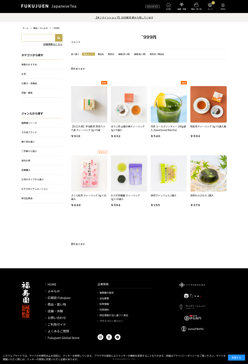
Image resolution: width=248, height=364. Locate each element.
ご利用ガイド (57, 324)
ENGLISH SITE (152, 6)
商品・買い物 (57, 304)
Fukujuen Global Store (63, 337)
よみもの (54, 291)
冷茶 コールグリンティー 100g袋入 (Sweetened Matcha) (168, 128)
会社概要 (104, 298)
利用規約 (104, 309)
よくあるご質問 (58, 331)
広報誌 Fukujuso (59, 297)
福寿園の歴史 (106, 292)
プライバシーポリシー (111, 321)
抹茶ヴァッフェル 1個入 (163, 195)
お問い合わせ (57, 317)
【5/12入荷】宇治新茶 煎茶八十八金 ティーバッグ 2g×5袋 (88, 128)
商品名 (101, 54)
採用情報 (104, 304)
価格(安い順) (124, 54)
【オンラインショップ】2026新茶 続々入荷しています (124, 17)
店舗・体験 (55, 311)
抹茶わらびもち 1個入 (202, 195)
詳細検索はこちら (52, 44)
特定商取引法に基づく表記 (113, 315)
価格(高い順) (140, 54)
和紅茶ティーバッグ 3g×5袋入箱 (208, 126)
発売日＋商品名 (157, 54)
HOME (52, 284)
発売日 (111, 54)
